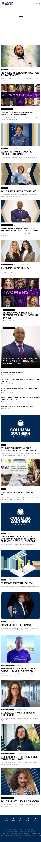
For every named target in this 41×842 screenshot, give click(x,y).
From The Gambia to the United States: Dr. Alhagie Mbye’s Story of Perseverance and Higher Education (19, 229)
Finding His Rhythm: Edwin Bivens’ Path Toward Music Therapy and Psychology (20, 74)
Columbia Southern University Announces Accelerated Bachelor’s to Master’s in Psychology (19, 449)
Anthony (3, 408)
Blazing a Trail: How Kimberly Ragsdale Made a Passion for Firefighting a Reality (17, 152)
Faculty (4, 665)
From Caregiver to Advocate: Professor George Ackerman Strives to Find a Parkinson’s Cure (18, 669)
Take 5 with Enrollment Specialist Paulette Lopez (19, 191)
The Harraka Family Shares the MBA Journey (16, 268)
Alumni (4, 109)
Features (4, 69)
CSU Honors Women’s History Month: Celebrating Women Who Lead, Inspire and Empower (18, 113)
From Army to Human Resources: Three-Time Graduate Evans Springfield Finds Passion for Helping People (20, 398)
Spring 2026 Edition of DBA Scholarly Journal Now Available (19, 493)
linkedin (28, 819)
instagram (21, 819)
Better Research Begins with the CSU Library (17, 583)
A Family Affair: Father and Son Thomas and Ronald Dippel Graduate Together (19, 389)
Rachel (5, 320)
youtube (14, 819)
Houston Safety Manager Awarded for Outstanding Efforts (17, 407)
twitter (35, 819)
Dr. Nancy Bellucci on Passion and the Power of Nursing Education (18, 713)
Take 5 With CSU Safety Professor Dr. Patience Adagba (20, 801)
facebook (6, 819)
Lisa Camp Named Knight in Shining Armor (16, 625)
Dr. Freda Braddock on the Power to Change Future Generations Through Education (19, 758)
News (3, 444)
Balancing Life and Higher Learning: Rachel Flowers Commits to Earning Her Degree (20, 380)
